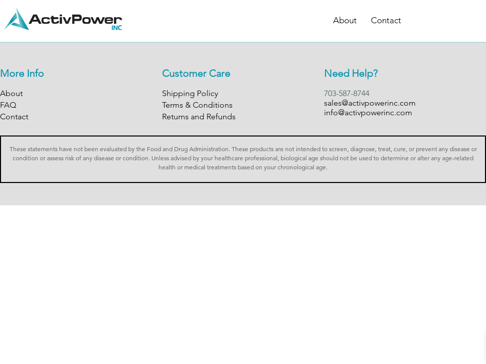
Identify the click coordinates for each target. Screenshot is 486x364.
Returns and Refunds (199, 116)
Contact (386, 20)
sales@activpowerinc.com (370, 103)
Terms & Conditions (197, 105)
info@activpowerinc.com (368, 112)
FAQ (8, 105)
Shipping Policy (190, 93)
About (345, 20)
